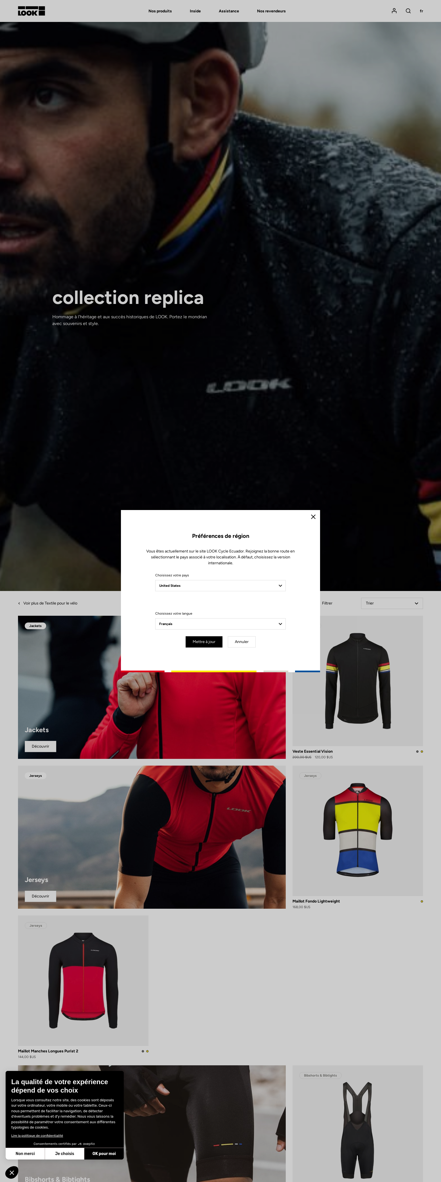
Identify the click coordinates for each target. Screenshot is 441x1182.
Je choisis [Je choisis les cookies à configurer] (64, 1153)
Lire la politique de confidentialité (37, 1136)
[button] (12, 1172)
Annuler (242, 641)
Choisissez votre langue (173, 613)
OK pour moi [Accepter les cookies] (104, 1153)
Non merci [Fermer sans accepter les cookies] (25, 1153)
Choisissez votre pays (172, 575)
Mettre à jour (204, 641)
